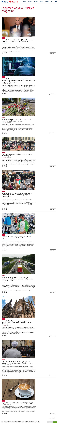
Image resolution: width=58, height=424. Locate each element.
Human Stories (36, 1)
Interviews (24, 1)
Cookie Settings (50, 422)
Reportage (29, 1)
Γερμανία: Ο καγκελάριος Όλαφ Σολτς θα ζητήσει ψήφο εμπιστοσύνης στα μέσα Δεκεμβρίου (17, 40)
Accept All (55, 422)
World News (47, 1)
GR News (41, 1)
